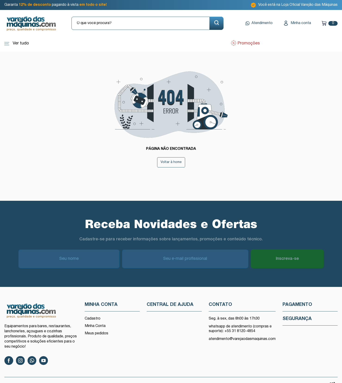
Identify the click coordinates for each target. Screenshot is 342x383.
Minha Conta (95, 326)
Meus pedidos (96, 333)
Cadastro (92, 318)
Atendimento (259, 23)
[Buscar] (216, 23)
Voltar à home (171, 162)
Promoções (248, 43)
